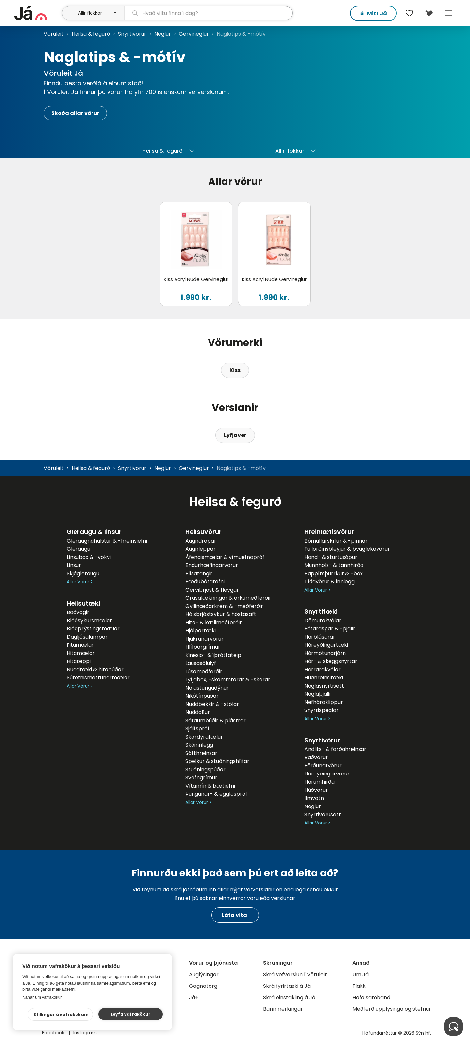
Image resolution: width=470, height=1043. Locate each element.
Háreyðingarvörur (327, 773)
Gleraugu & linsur (94, 532)
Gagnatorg (203, 986)
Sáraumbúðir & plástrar (215, 720)
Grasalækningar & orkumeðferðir (228, 598)
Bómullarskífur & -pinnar (336, 541)
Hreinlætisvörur (329, 532)
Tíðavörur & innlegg (329, 581)
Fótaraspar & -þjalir (329, 628)
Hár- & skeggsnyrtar (330, 661)
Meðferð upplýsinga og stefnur (391, 1009)
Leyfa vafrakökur (131, 1014)
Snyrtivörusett (322, 814)
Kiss (235, 370)
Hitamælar (81, 653)
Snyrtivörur (132, 34)
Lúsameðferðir (203, 671)
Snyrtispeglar (321, 710)
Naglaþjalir (317, 694)
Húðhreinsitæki (323, 677)
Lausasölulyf (200, 663)
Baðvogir (78, 612)
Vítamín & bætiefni (210, 786)
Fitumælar (80, 645)
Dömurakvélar (322, 620)
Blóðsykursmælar (89, 620)
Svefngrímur (201, 777)
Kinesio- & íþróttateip (213, 655)
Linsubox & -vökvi (89, 557)
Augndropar (200, 541)
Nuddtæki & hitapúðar (95, 669)
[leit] (208, 13)
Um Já (360, 974)
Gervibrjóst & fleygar (212, 590)
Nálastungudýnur (207, 688)
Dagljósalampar (87, 637)
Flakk (359, 986)
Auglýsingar (204, 974)
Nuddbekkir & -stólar (212, 704)
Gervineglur (194, 34)
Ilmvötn (314, 798)
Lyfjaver (235, 435)
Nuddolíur (197, 712)
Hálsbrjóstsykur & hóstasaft (220, 614)
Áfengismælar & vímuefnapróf (224, 557)
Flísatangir (198, 573)
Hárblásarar (319, 637)
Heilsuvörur (203, 532)
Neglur (162, 34)
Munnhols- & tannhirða (333, 565)
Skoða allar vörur (75, 113)
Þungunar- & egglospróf (216, 794)
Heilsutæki (83, 603)
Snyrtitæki (321, 611)
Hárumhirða (319, 782)
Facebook (54, 1032)
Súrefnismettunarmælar (98, 677)
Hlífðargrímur (202, 647)
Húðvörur (316, 790)
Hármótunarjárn (325, 653)
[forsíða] (37, 13)
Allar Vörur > (80, 582)
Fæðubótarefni (205, 581)
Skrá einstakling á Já (289, 997)
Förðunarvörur (323, 765)
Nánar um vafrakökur (42, 997)
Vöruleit (54, 34)
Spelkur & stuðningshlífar (217, 761)
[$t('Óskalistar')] (409, 13)
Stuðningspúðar (205, 769)
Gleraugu (78, 549)
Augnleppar (200, 549)
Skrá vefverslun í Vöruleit (295, 974)
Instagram (85, 1032)
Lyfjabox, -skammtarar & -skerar (227, 679)
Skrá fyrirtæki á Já (287, 986)
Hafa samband (371, 997)
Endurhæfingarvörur (211, 565)
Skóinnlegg (199, 745)
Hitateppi (79, 661)
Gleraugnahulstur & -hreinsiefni (107, 541)
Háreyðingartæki (326, 645)
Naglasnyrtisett (324, 686)
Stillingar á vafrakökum (64, 1014)
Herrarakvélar (322, 669)
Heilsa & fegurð (91, 34)
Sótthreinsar (201, 753)
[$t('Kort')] (429, 13)
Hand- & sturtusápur (330, 557)
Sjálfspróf (197, 728)
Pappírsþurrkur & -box (333, 573)
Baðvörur (316, 757)
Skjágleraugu (83, 573)
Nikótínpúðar (202, 696)
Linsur (74, 565)
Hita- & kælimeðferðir (213, 622)
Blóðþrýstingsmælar (93, 628)
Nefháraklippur (323, 702)
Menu (448, 13)
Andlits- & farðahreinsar (335, 749)
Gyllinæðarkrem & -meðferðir (224, 606)
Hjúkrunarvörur (204, 639)
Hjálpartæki (200, 630)
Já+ (193, 997)
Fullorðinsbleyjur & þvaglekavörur (347, 549)
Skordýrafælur (204, 737)
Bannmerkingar (283, 1009)
